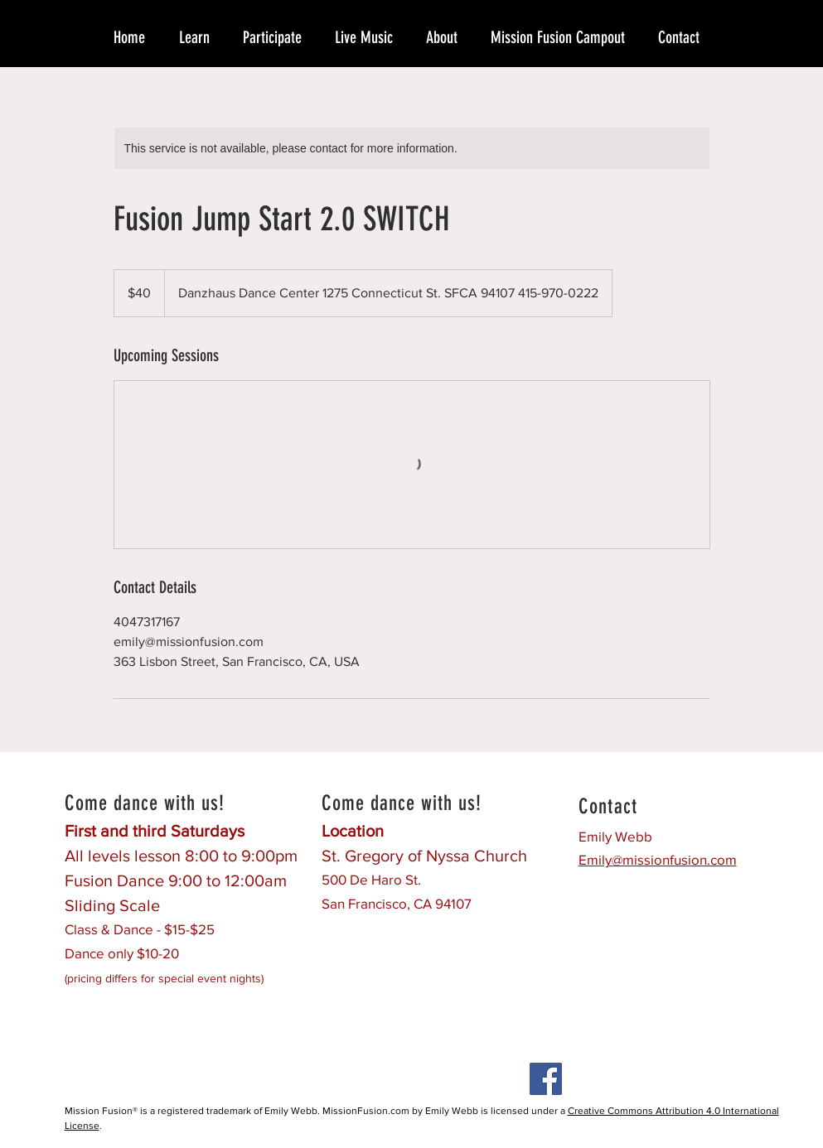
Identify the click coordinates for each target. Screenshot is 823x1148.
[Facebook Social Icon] (546, 1079)
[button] (203, 37)
